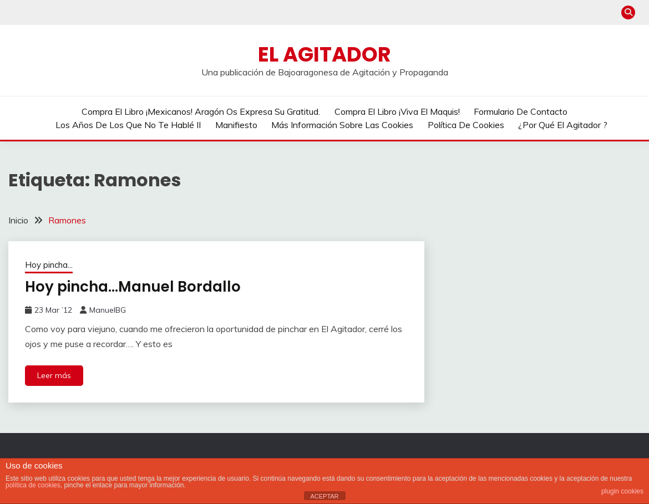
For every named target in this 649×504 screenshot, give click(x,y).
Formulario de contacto (520, 111)
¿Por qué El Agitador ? (562, 124)
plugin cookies (622, 491)
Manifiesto (236, 124)
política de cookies (33, 485)
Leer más (54, 375)
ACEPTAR (324, 496)
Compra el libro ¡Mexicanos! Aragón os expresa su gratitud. (201, 111)
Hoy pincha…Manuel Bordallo (133, 287)
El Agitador (324, 54)
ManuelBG (107, 310)
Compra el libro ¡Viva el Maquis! (397, 111)
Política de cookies (466, 124)
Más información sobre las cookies (342, 124)
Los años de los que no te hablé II (128, 124)
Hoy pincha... (49, 264)
